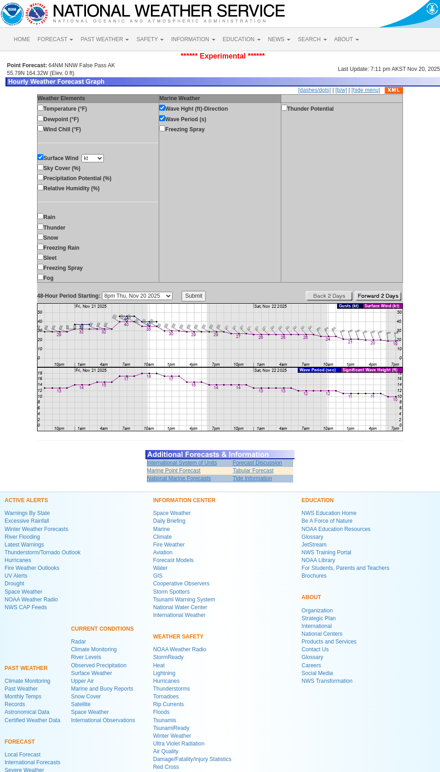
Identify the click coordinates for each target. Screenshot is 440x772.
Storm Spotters (171, 592)
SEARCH (312, 39)
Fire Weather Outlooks (32, 568)
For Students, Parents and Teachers (345, 568)
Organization (317, 610)
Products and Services (328, 641)
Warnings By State (27, 513)
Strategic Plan (318, 618)
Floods (161, 712)
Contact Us (314, 649)
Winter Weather (172, 736)
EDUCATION (242, 39)
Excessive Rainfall (27, 521)
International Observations (103, 720)
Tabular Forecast (253, 470)
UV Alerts (16, 576)
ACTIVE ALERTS (26, 500)
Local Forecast (23, 754)
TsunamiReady (171, 728)
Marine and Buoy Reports (102, 689)
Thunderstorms (171, 689)
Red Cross (166, 767)
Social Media (317, 673)
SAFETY (150, 39)
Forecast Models (173, 560)
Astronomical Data (27, 712)
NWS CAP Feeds (26, 607)
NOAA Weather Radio (31, 599)
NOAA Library (318, 560)
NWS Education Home (328, 513)
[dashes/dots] (314, 90)
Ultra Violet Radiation (179, 743)
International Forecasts (32, 762)
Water (160, 568)
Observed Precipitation (98, 665)
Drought (14, 583)
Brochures (314, 576)
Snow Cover (86, 696)
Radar (78, 641)
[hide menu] (365, 90)
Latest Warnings (24, 544)
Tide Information (252, 478)
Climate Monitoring (27, 681)
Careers (311, 665)
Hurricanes (18, 560)
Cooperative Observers (181, 583)
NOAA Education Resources (335, 529)
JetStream (314, 544)
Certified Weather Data (32, 720)
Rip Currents (168, 704)
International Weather (179, 615)
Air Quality (165, 751)
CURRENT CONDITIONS (102, 629)
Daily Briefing (169, 521)
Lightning (164, 673)
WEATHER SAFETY (178, 636)
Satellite (81, 704)
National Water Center (180, 607)
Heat (159, 665)
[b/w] (341, 90)
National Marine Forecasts (179, 478)
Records (15, 704)
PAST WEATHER (104, 39)
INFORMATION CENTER (184, 500)
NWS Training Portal (326, 552)
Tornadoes (166, 696)
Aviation (162, 552)
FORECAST (55, 39)
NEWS (279, 39)
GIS (158, 576)
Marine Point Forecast (173, 470)
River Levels (86, 657)
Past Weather (21, 689)
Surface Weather (91, 673)
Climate (162, 537)
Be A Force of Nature (326, 521)
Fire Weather (169, 544)
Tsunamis (165, 720)
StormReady (168, 657)
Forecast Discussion (257, 463)
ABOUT (346, 39)
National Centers (321, 634)
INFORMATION (193, 39)
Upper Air (82, 681)
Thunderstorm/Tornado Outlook (42, 552)
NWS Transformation (326, 681)
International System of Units (182, 463)
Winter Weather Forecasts (36, 529)
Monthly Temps (23, 696)
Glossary (312, 537)
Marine (161, 529)
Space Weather (24, 592)
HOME (22, 39)
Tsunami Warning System (184, 599)
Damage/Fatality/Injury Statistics (192, 759)
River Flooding (22, 537)
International (316, 626)
